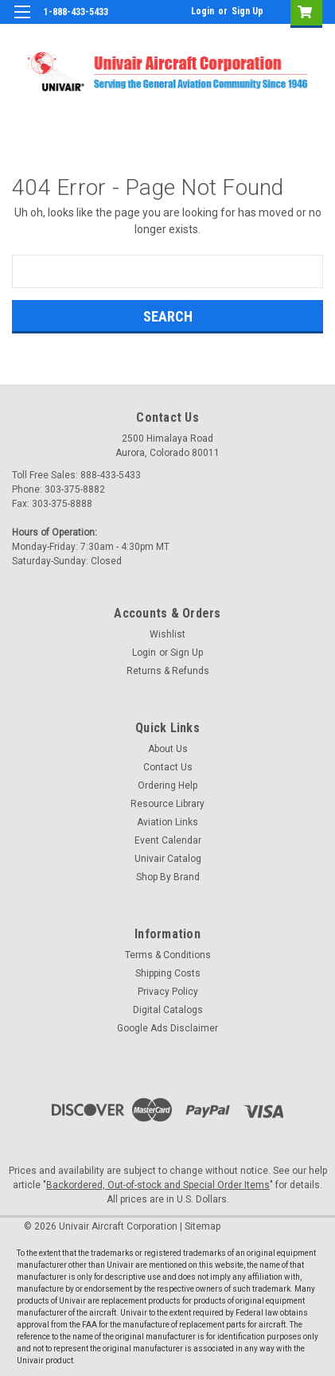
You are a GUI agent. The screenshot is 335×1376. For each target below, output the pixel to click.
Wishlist (167, 634)
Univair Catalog (167, 858)
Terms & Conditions (168, 955)
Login (202, 11)
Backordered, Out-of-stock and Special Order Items (158, 1185)
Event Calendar (167, 840)
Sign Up (247, 11)
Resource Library (167, 803)
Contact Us (168, 767)
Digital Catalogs (168, 1009)
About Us (168, 748)
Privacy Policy (168, 991)
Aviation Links (167, 822)
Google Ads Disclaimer (167, 1028)
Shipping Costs (168, 973)
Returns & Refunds (168, 670)
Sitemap (202, 1226)
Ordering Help (167, 785)
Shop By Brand (168, 877)
